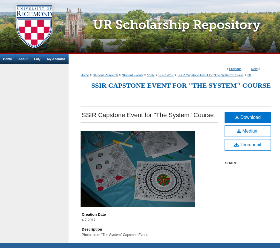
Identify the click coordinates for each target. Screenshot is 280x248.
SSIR (151, 75)
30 (249, 75)
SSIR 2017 (166, 75)
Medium (248, 131)
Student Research (105, 75)
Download (248, 117)
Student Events (132, 75)
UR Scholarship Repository (174, 27)
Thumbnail (247, 144)
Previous (235, 69)
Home (85, 75)
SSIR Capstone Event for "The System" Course (210, 75)
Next (254, 69)
